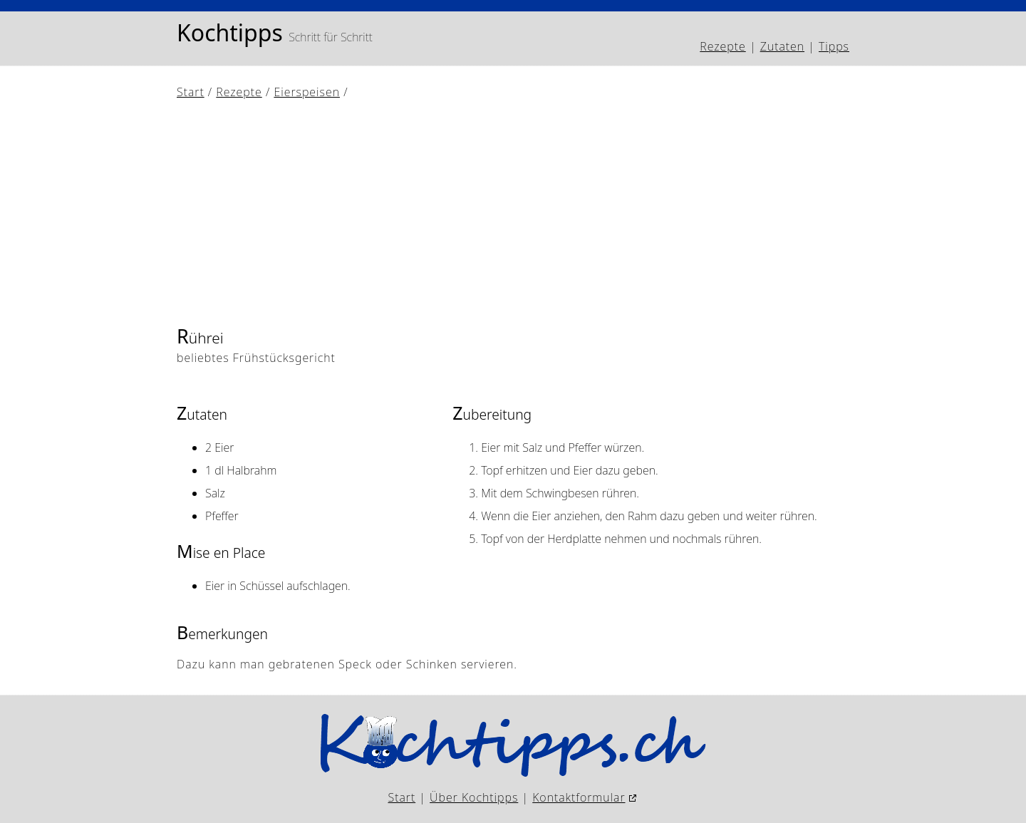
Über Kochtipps (474, 797)
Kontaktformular (578, 797)
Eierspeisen (307, 92)
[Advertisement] (513, 211)
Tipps (834, 46)
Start (190, 92)
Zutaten (782, 46)
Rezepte (722, 46)
